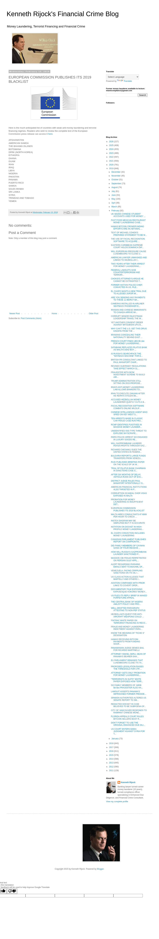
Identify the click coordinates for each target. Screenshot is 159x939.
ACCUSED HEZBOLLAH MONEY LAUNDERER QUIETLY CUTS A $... (128, 400)
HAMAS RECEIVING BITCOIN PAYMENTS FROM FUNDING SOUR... (125, 641)
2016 (111, 751)
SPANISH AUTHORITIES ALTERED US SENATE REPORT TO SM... (128, 699)
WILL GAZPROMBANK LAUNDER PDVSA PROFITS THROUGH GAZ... (128, 444)
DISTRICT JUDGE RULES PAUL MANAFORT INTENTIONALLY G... (127, 482)
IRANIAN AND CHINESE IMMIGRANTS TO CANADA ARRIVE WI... (128, 311)
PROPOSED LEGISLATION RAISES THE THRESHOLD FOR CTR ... (127, 667)
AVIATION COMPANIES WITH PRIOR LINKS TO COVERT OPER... (128, 584)
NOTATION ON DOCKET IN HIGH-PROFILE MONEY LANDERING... (127, 528)
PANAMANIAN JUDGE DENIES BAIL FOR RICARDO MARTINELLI (127, 649)
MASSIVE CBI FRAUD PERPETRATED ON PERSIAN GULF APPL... (128, 559)
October (115, 179)
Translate (124, 81)
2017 (111, 747)
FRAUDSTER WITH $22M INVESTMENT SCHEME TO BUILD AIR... (128, 374)
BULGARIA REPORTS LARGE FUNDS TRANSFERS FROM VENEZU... (128, 457)
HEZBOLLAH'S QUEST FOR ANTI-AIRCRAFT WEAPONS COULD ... (127, 615)
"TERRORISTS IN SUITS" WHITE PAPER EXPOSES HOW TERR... (127, 680)
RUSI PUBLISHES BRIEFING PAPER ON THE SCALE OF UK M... (128, 463)
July (113, 191)
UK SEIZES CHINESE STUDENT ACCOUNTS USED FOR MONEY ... (128, 215)
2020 (111, 165)
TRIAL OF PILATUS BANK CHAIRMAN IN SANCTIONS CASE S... (128, 469)
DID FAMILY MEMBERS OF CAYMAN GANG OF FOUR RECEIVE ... (128, 547)
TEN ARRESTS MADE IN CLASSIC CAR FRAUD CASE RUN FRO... (127, 419)
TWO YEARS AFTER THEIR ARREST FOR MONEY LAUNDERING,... (128, 265)
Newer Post (14, 313)
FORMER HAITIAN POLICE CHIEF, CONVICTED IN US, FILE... (127, 286)
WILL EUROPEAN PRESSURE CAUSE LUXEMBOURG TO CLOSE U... (128, 252)
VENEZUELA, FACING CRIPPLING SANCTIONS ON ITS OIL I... (127, 571)
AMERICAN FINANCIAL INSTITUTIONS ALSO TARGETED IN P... (129, 488)
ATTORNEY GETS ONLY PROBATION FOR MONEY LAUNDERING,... (128, 674)
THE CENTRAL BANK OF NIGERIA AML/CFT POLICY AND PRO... (127, 603)
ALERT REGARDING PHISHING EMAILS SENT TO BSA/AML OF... (127, 565)
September (116, 183)
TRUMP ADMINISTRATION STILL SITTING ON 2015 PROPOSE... (126, 382)
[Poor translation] (12, 891)
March (114, 207)
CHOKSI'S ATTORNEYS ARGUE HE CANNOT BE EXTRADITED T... (127, 280)
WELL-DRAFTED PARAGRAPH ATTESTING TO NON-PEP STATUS (128, 609)
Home (54, 313)
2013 (111, 763)
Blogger (100, 869)
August (114, 187)
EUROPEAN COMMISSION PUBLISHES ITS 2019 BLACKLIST (127, 509)
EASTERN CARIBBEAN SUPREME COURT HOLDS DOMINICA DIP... (127, 246)
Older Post (93, 313)
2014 (111, 759)
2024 (111, 149)
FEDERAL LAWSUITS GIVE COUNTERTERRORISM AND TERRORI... (125, 272)
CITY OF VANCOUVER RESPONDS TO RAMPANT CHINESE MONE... (129, 711)
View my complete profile (117, 801)
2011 (111, 770)
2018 (111, 743)
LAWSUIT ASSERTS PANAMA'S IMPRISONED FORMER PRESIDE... (128, 692)
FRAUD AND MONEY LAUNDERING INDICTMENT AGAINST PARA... (127, 628)
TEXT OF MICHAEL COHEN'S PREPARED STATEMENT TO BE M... (129, 233)
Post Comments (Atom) (31, 318)
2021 (111, 161)
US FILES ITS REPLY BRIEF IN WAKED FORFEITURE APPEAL (129, 596)
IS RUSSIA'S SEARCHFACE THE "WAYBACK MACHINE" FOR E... (127, 355)
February (115, 210)
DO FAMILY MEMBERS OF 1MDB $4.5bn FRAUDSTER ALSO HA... (127, 686)
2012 (111, 767)
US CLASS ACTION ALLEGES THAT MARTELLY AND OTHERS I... (127, 578)
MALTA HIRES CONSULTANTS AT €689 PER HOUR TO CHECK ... (129, 515)
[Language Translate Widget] (122, 76)
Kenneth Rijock (128, 782)
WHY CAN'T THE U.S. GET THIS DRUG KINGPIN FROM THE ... (129, 329)
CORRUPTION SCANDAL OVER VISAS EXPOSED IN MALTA (129, 494)
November (116, 176)
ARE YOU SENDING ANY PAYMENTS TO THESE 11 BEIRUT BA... (128, 298)
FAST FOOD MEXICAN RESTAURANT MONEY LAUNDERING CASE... (128, 221)
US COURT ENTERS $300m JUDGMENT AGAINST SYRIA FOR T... (128, 731)
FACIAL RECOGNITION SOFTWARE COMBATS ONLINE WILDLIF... (127, 407)
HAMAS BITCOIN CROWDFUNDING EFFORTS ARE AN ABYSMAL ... (127, 227)
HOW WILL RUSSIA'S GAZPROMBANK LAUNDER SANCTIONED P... (129, 553)
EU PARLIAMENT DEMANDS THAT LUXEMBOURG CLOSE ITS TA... (127, 661)
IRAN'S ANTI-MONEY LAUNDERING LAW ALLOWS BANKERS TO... (127, 388)
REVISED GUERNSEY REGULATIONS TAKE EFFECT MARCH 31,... (128, 367)
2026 (111, 141)
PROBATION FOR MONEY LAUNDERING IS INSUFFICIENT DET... (127, 502)
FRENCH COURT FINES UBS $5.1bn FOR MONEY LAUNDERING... (127, 342)
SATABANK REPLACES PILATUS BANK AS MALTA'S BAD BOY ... (129, 348)
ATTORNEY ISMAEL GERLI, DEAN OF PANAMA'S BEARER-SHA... (128, 655)
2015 (111, 755)
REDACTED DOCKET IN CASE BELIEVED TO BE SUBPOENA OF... (128, 705)
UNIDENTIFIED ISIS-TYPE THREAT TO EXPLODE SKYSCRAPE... (129, 432)
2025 (111, 145)
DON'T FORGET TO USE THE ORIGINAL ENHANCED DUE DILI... (128, 724)
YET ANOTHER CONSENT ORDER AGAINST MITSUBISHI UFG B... (127, 323)
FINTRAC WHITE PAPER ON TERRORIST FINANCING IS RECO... (129, 621)
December (116, 172)
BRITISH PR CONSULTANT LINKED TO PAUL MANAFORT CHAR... (129, 361)
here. (50, 134)
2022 (111, 157)
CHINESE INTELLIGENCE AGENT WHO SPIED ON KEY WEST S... (129, 413)
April (113, 203)
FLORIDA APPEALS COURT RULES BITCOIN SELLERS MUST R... (127, 717)
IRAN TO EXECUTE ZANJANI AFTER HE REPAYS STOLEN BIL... (128, 394)
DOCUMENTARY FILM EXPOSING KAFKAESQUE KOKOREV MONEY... (129, 590)
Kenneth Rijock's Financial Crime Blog (63, 14)
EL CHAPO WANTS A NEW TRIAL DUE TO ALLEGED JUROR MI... (128, 292)
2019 (111, 168)
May (113, 199)
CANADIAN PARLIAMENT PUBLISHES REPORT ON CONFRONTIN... (128, 540)
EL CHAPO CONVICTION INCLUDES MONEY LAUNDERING (128, 534)
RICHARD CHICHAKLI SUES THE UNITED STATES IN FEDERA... (126, 451)
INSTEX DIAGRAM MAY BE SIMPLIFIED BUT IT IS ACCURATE (128, 522)
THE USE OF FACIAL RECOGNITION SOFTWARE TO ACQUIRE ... (128, 240)
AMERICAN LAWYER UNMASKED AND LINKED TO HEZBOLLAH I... (129, 258)
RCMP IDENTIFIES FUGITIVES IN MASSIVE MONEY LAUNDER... (126, 426)
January (115, 738)
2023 (111, 153)
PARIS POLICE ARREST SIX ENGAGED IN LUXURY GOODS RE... (129, 438)
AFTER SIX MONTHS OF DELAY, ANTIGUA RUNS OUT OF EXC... (127, 475)
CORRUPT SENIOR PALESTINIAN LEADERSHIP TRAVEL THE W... (126, 317)
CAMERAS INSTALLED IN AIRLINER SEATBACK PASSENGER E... (127, 304)
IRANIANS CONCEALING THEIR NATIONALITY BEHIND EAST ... (126, 336)
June (113, 195)
